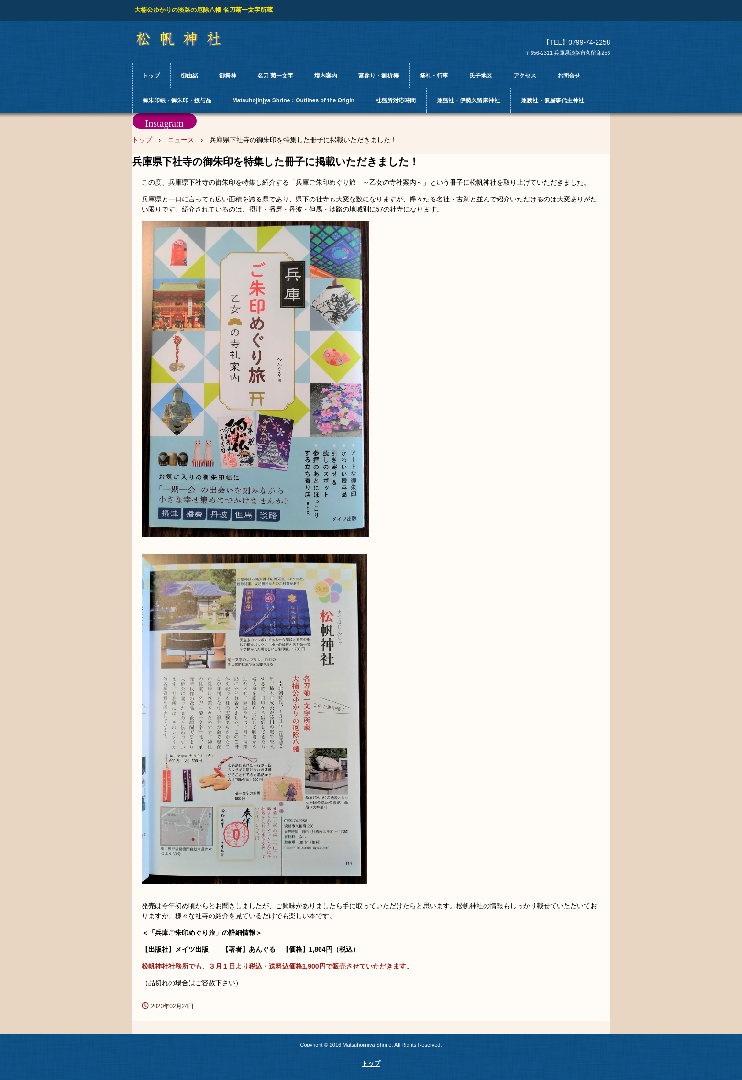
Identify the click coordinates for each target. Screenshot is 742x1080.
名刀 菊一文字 (275, 75)
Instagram (164, 123)
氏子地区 (480, 75)
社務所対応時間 (396, 100)
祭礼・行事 (434, 75)
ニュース (180, 140)
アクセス (524, 75)
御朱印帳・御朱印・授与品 (177, 100)
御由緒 (189, 75)
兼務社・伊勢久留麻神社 (468, 100)
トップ (151, 75)
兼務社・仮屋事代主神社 (552, 100)
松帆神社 (187, 39)
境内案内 (325, 75)
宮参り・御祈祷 (378, 75)
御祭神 (227, 75)
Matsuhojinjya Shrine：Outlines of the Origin (293, 100)
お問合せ (568, 75)
